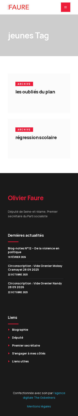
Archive (24, 84)
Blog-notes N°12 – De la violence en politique (33, 250)
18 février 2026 (17, 257)
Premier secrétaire (26, 345)
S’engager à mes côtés (28, 353)
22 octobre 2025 (18, 274)
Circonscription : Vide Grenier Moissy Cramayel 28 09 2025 (35, 267)
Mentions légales (39, 406)
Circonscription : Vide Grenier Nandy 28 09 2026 (35, 285)
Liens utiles (20, 361)
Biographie (20, 330)
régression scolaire (36, 137)
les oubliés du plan (35, 92)
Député (17, 337)
